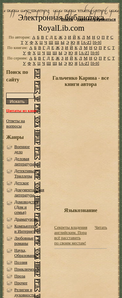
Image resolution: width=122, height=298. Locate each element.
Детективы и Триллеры (25, 173)
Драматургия (26, 219)
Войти (67, 19)
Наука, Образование (25, 253)
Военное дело (22, 149)
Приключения (26, 269)
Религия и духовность (24, 292)
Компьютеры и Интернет (26, 229)
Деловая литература (24, 161)
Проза (19, 275)
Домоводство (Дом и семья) (26, 207)
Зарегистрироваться (96, 19)
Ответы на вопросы (15, 123)
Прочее (20, 282)
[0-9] (97, 42)
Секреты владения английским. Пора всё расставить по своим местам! (70, 235)
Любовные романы (24, 241)
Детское (21, 182)
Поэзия (20, 262)
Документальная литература (29, 192)
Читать (101, 227)
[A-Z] (86, 42)
